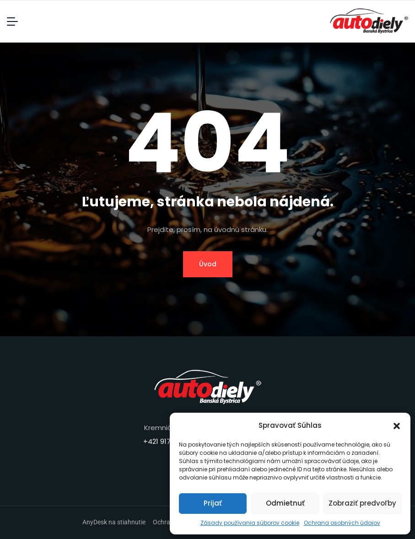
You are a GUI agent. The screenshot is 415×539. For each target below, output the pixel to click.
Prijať (213, 503)
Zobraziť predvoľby (362, 503)
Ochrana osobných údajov (342, 523)
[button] (396, 425)
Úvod (207, 264)
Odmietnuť (285, 503)
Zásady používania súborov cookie (249, 523)
